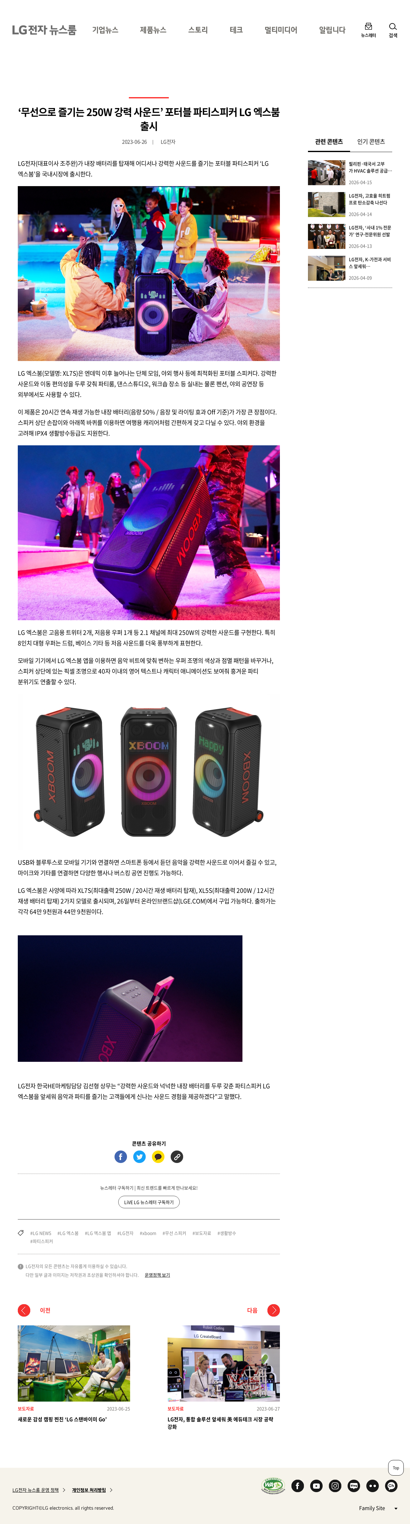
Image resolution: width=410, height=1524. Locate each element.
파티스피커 (43, 1241)
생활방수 (228, 1233)
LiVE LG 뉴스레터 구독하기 (149, 1202)
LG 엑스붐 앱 (99, 1233)
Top (396, 1467)
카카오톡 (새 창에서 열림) (158, 1156)
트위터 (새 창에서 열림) (139, 1156)
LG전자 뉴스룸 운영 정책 (35, 1490)
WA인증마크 (273, 1485)
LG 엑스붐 (69, 1233)
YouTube (316, 1486)
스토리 (198, 30)
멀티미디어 (281, 30)
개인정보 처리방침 (89, 1490)
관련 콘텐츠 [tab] (332, 141)
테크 (236, 30)
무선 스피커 (175, 1233)
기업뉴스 (105, 30)
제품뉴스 (153, 30)
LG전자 (127, 1233)
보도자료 (203, 1233)
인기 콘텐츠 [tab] (371, 141)
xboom (149, 1233)
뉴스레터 (368, 35)
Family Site (378, 1508)
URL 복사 (177, 1156)
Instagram (335, 1486)
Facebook (297, 1486)
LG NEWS (42, 1233)
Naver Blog (354, 1486)
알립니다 (332, 30)
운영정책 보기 (157, 1275)
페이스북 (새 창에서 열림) (121, 1156)
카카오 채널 (391, 1486)
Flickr (372, 1486)
